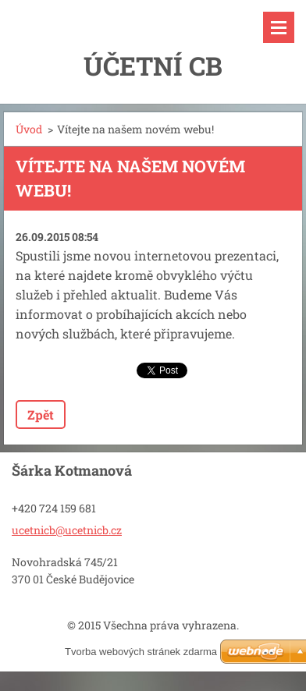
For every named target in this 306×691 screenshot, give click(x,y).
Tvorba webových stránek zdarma (141, 651)
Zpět (40, 414)
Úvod (29, 129)
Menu (278, 27)
